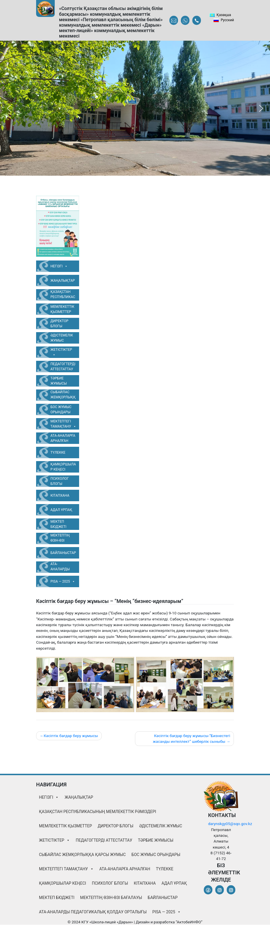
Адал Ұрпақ (61, 510)
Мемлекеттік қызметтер (62, 309)
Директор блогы (59, 323)
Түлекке (57, 452)
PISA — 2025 (62, 581)
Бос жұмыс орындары (60, 409)
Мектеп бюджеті (58, 524)
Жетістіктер (61, 352)
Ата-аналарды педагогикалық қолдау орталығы (62, 567)
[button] (8, 108)
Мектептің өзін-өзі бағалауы (60, 538)
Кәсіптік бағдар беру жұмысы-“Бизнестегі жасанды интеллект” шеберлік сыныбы (191, 738)
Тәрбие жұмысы (58, 380)
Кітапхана (59, 495)
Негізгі (59, 266)
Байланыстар (63, 553)
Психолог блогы (59, 481)
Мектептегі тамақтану (63, 424)
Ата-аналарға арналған (62, 438)
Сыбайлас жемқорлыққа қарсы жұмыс (63, 395)
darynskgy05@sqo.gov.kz (230, 823)
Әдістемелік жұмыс (61, 337)
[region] (135, 108)
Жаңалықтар (62, 281)
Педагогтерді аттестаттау (62, 366)
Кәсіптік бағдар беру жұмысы (71, 735)
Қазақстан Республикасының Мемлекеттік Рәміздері (62, 295)
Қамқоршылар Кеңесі (63, 466)
